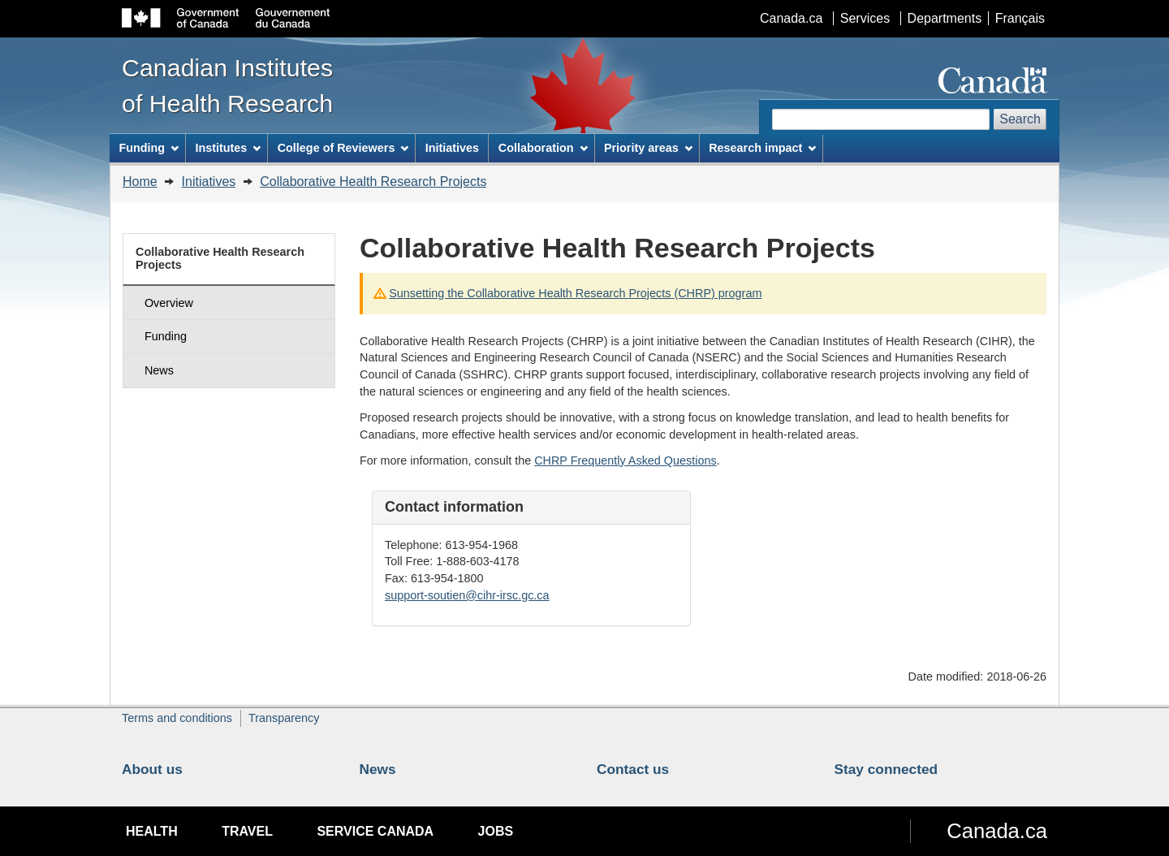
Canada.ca (791, 18)
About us (152, 769)
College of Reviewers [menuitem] (343, 147)
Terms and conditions (177, 717)
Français (1020, 18)
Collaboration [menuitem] (543, 147)
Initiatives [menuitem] (452, 147)
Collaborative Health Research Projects (373, 181)
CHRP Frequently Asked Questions (625, 460)
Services (865, 18)
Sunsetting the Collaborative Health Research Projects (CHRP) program (575, 293)
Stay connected (886, 769)
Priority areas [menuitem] (648, 147)
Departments (945, 18)
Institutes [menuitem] (228, 147)
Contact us (633, 769)
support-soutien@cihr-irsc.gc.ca (467, 595)
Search (1020, 119)
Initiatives (209, 181)
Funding (166, 336)
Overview (169, 302)
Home (140, 181)
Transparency (283, 717)
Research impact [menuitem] (762, 147)
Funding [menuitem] (149, 147)
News (159, 370)
